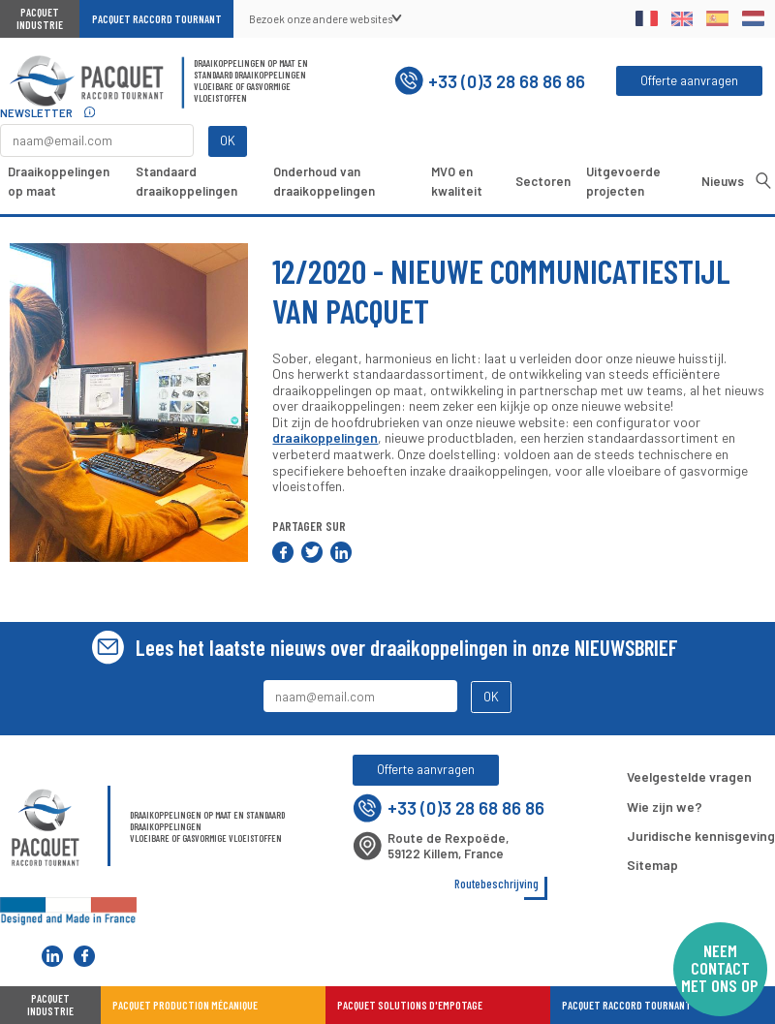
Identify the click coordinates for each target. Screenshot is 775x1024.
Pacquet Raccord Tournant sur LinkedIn (52, 956)
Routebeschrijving (496, 883)
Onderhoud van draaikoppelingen (324, 181)
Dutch (753, 18)
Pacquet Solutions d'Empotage (409, 1005)
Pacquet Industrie (39, 18)
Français (647, 18)
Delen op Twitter (312, 552)
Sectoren (543, 181)
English (682, 18)
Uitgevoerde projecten (623, 181)
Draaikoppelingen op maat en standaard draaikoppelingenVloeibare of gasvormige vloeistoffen (251, 80)
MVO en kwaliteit (456, 181)
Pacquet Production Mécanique (185, 1005)
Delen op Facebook (283, 552)
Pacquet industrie (50, 1004)
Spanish (717, 18)
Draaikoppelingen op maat (58, 181)
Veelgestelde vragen (689, 776)
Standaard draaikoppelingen (186, 181)
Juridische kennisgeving (701, 835)
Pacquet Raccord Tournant (157, 19)
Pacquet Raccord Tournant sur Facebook (84, 956)
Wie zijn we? (664, 806)
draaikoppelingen (325, 437)
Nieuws (722, 181)
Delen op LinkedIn (341, 552)
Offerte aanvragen (689, 80)
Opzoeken (763, 180)
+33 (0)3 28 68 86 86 (489, 80)
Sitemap (652, 864)
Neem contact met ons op (720, 968)
